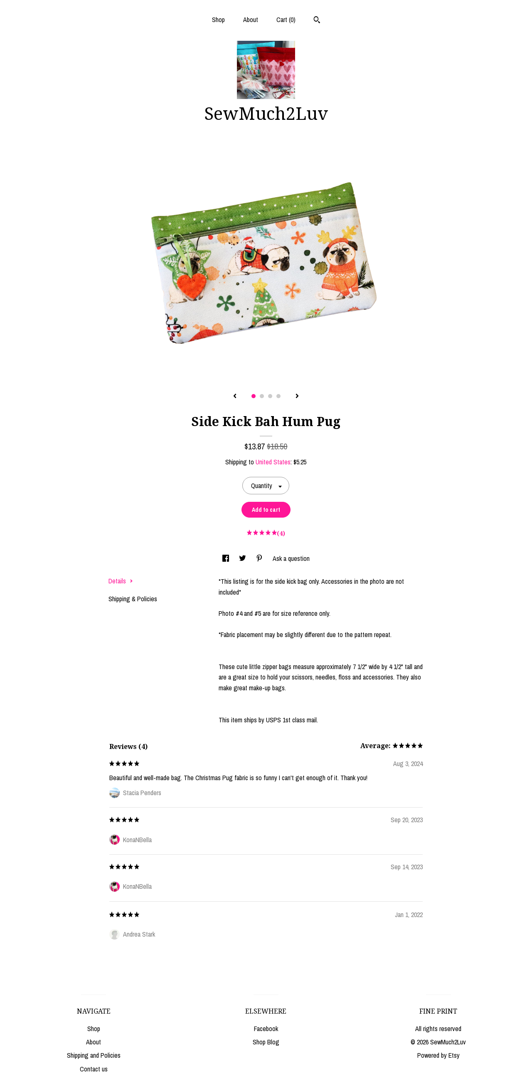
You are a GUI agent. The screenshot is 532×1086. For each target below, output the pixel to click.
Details (120, 580)
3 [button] (270, 396)
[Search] (317, 20)
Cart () (286, 19)
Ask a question (291, 558)
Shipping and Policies (94, 1055)
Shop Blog (266, 1041)
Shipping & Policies (132, 598)
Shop (218, 19)
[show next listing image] (297, 396)
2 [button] (262, 396)
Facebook (266, 1028)
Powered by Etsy (438, 1055)
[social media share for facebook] (226, 558)
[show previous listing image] (235, 396)
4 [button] (278, 396)
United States (273, 461)
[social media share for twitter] (243, 558)
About (250, 19)
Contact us (94, 1069)
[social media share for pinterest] (260, 558)
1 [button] (253, 396)
